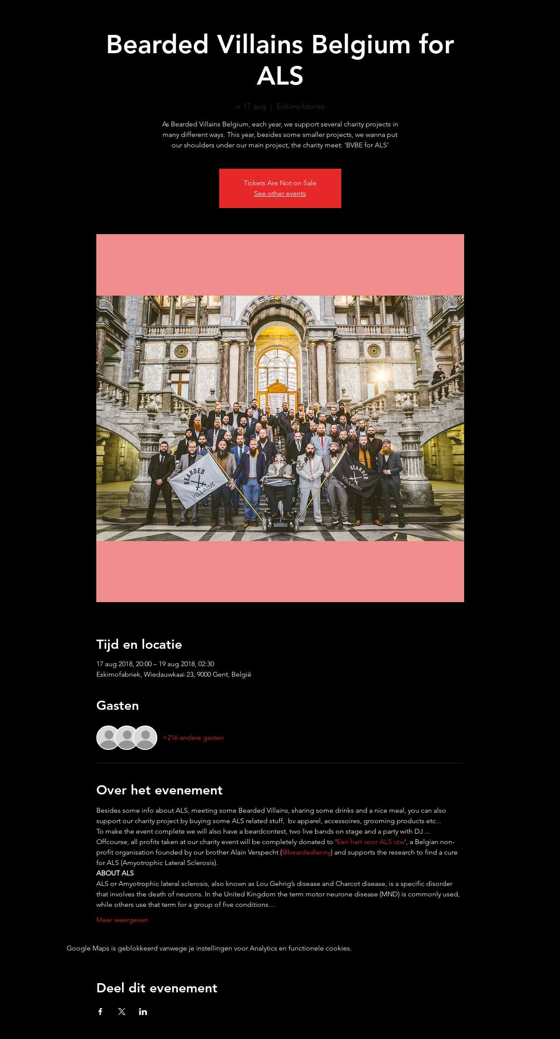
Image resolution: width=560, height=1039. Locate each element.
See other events (280, 193)
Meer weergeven (122, 920)
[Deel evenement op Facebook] (100, 1011)
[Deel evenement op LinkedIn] (143, 1011)
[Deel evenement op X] (122, 1011)
